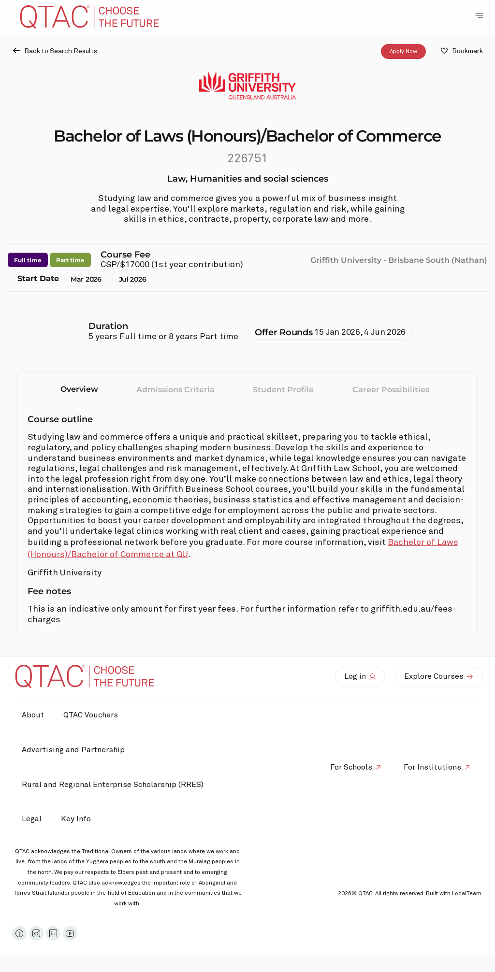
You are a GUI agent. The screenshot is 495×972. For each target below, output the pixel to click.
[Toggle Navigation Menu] (479, 15)
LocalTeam (466, 894)
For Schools (351, 767)
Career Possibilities (390, 389)
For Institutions (432, 767)
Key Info (78, 819)
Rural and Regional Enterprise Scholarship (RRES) (113, 784)
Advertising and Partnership (73, 750)
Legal (32, 819)
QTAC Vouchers (90, 715)
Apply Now (403, 52)
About (33, 715)
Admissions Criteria (175, 389)
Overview (79, 389)
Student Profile (283, 389)
